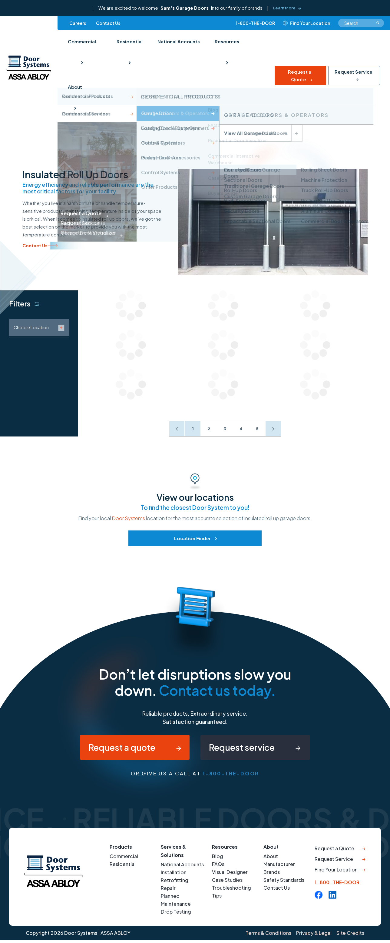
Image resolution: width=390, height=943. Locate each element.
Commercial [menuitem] (82, 43)
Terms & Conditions (267, 936)
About (271, 850)
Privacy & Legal (313, 936)
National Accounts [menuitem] (178, 43)
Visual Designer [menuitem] (230, 875)
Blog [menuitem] (217, 859)
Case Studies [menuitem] (227, 883)
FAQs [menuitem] (218, 867)
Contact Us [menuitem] (108, 23)
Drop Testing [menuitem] (176, 914)
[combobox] (361, 23)
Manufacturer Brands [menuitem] (279, 871)
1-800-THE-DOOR (255, 23)
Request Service (353, 76)
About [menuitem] (75, 91)
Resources (225, 850)
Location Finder (192, 538)
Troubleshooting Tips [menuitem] (231, 895)
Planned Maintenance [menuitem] (176, 903)
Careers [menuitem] (77, 23)
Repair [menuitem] (168, 891)
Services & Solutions (173, 854)
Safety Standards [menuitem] (283, 883)
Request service (245, 748)
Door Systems (128, 518)
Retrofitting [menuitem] (174, 883)
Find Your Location (336, 874)
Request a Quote (299, 79)
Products (121, 850)
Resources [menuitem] (225, 43)
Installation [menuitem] (174, 875)
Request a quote (118, 748)
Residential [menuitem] (129, 43)
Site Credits (350, 936)
